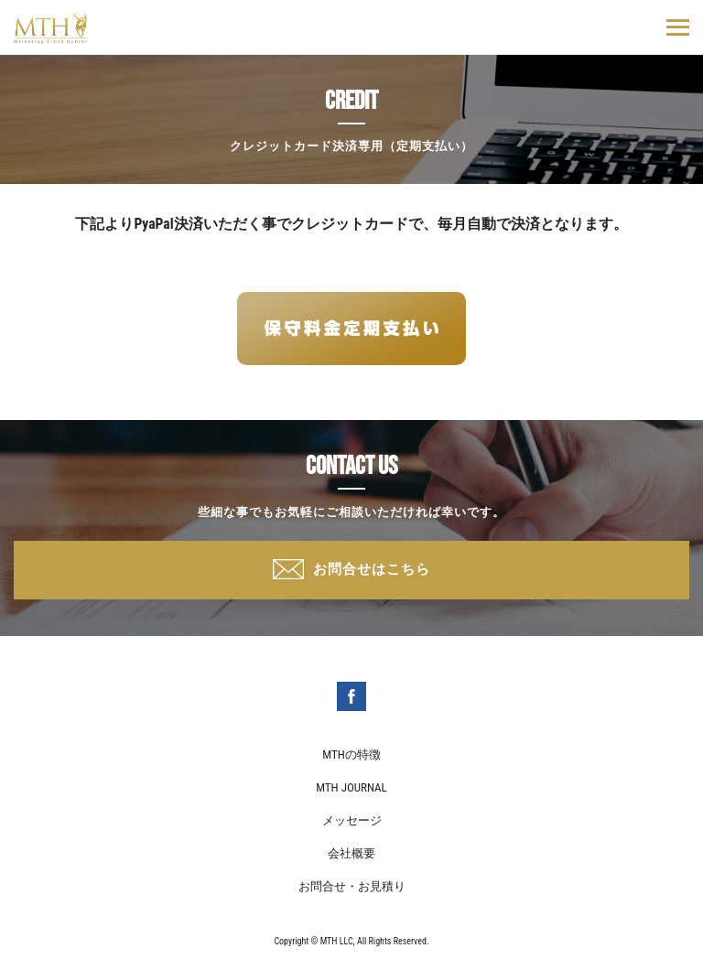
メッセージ (352, 820)
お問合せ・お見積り (352, 886)
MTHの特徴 (351, 754)
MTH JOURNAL (351, 787)
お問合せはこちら (371, 569)
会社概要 (351, 853)
